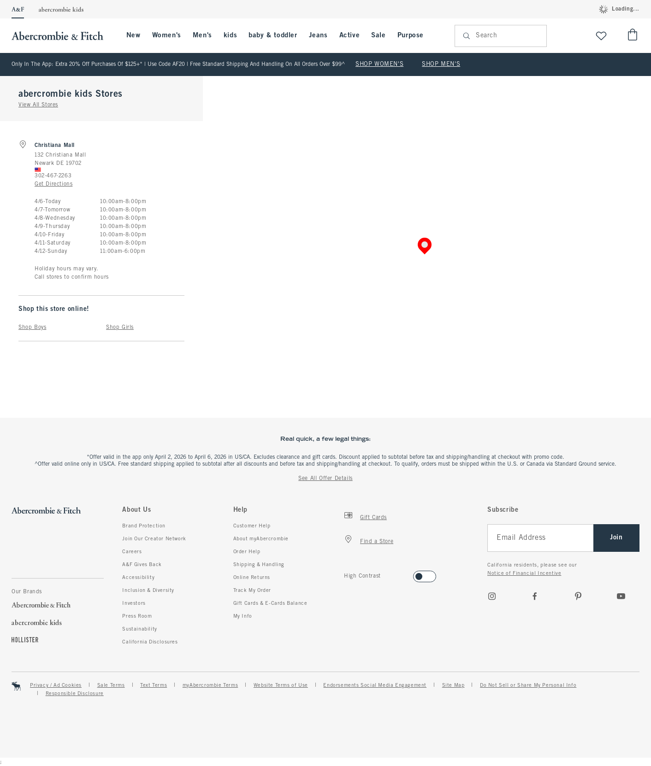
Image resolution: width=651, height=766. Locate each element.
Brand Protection (144, 526)
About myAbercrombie (261, 539)
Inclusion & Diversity (148, 590)
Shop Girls (120, 327)
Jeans (318, 35)
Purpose (410, 35)
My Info (242, 616)
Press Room (137, 616)
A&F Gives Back (141, 564)
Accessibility (138, 577)
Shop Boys (32, 327)
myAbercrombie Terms (210, 685)
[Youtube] (621, 596)
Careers (132, 552)
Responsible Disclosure (75, 693)
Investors (133, 603)
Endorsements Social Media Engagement (374, 685)
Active (349, 35)
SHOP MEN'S (441, 64)
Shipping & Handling (258, 564)
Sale (378, 35)
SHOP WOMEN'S (379, 64)
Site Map (453, 685)
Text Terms (153, 685)
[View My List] (601, 35)
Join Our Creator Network (154, 539)
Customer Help (252, 526)
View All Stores (38, 105)
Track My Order (252, 590)
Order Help (246, 552)
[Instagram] (492, 596)
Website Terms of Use (281, 685)
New (133, 35)
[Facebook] (534, 596)
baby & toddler (273, 35)
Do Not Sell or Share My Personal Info (528, 685)
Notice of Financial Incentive (524, 573)
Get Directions (53, 184)
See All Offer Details (325, 478)
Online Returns (251, 577)
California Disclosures (150, 642)
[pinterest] (578, 596)
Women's (166, 35)
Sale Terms (111, 685)
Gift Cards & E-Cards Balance (270, 603)
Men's (202, 35)
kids (230, 35)
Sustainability (139, 629)
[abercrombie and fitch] (62, 35)
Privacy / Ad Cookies (56, 685)
